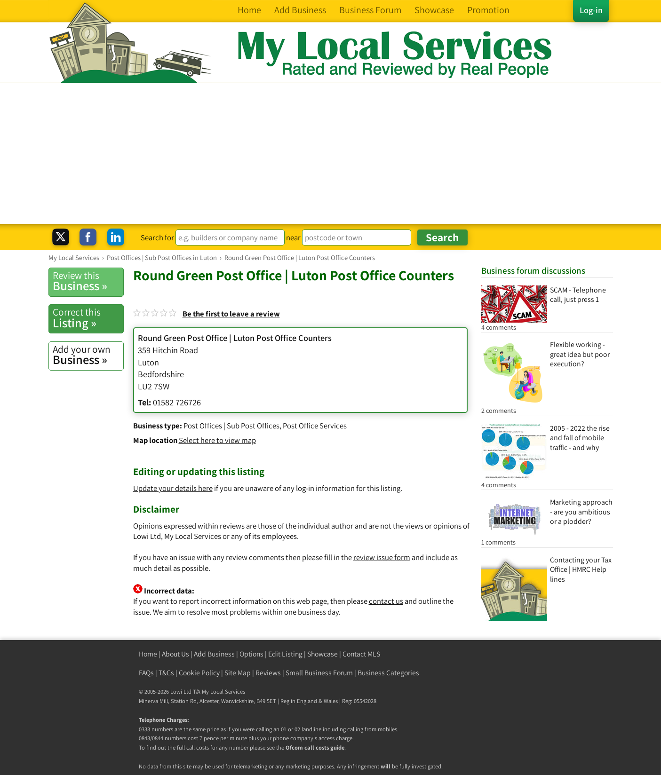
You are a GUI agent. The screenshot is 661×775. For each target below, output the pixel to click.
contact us (386, 601)
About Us (175, 653)
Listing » (88, 318)
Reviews (268, 672)
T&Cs (166, 672)
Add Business (214, 653)
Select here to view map (217, 440)
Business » (88, 281)
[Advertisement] (330, 153)
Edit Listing (285, 653)
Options (251, 653)
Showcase (322, 653)
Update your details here (173, 488)
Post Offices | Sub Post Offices (231, 425)
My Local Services (223, 692)
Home (148, 653)
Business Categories (388, 672)
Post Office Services (315, 425)
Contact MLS (361, 653)
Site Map (237, 672)
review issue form (381, 557)
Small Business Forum (319, 672)
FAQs (146, 672)
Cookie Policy (199, 672)
